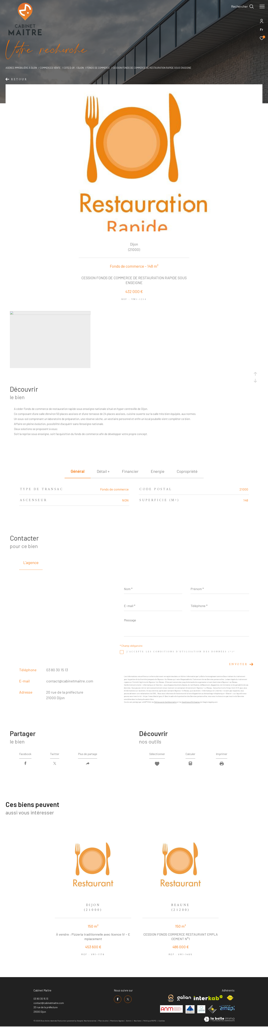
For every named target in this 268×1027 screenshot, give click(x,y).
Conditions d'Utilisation (191, 702)
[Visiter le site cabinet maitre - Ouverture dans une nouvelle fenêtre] (170, 998)
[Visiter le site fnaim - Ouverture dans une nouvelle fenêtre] (230, 998)
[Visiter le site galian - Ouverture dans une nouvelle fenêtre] (184, 998)
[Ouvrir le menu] (262, 6)
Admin (129, 1021)
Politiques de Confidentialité (165, 702)
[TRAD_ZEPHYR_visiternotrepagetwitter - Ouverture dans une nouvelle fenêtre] (128, 999)
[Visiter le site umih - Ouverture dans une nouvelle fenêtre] (190, 1009)
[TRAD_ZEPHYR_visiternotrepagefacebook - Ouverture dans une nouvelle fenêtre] (117, 999)
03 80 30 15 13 (57, 670)
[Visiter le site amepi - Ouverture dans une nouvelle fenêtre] (227, 1008)
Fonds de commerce (98, 67)
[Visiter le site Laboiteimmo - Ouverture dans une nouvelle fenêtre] (219, 1019)
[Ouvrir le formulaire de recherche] (242, 6)
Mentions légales (117, 1021)
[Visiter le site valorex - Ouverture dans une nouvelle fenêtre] (201, 1009)
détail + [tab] (103, 471)
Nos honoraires (90, 1021)
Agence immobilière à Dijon (21, 67)
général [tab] (77, 471)
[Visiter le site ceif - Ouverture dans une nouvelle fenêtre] (212, 1009)
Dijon (80, 67)
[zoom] (50, 313)
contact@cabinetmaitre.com (69, 681)
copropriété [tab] (187, 471)
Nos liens (137, 1021)
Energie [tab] (157, 471)
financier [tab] (130, 471)
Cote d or (69, 67)
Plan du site (103, 1021)
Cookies (161, 1021)
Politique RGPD (149, 1021)
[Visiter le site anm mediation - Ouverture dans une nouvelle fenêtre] (171, 1009)
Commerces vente (50, 67)
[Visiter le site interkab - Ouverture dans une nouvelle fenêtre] (208, 997)
